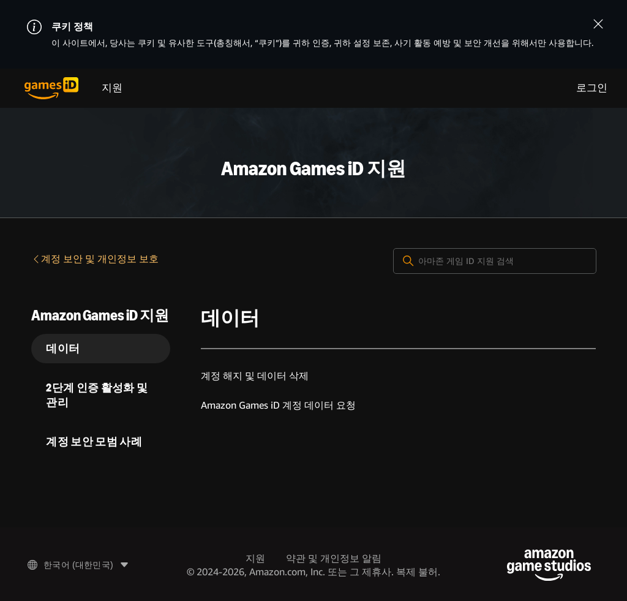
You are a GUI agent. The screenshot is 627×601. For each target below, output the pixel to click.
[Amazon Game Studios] (549, 565)
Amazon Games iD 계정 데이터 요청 (278, 405)
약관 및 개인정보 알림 (333, 558)
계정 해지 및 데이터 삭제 (255, 375)
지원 (112, 88)
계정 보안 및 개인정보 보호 (95, 258)
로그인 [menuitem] (591, 88)
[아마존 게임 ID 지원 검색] (495, 261)
